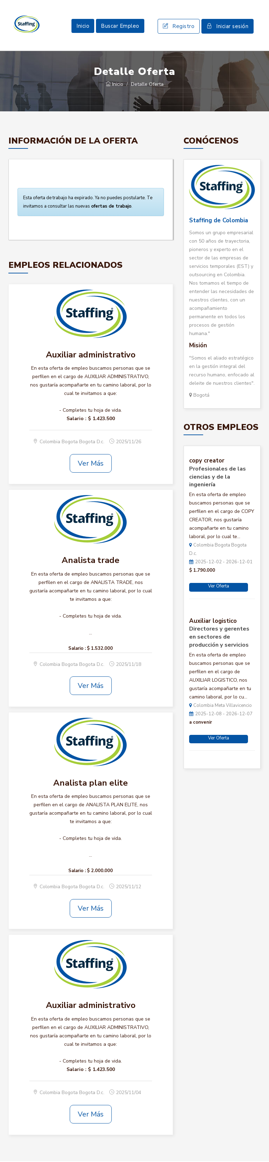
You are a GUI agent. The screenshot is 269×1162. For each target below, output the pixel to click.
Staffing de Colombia (218, 221)
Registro (178, 26)
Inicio (82, 26)
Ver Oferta (218, 587)
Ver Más (91, 464)
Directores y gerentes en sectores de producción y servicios (219, 637)
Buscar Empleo (120, 26)
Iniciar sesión (227, 26)
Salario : (77, 419)
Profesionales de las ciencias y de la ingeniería (217, 477)
